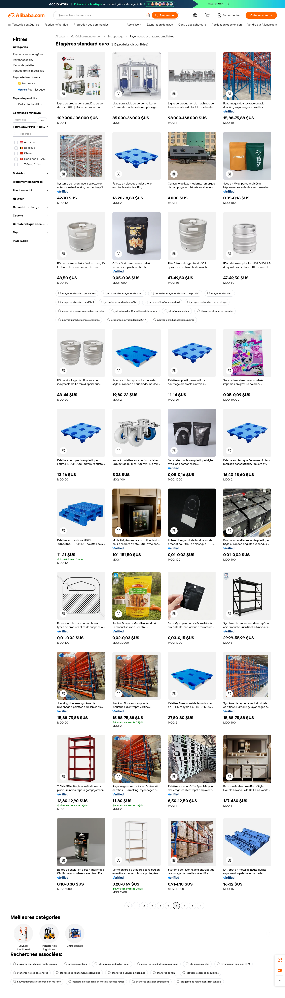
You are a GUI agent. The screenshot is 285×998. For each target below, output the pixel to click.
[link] (280, 960)
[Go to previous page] (128, 905)
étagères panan (164, 972)
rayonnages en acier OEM (233, 964)
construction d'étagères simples (157, 964)
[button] (147, 15)
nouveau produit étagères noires (173, 320)
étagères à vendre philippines (126, 972)
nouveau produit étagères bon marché (37, 981)
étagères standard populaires (77, 293)
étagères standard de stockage (207, 302)
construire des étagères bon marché (81, 311)
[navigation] (30, 471)
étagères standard (219, 293)
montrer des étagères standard (123, 293)
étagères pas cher (177, 311)
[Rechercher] (165, 15)
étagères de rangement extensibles (78, 972)
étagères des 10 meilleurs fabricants (134, 311)
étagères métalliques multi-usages (35, 964)
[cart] (208, 16)
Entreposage (115, 36)
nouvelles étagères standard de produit (175, 293)
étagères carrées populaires (200, 972)
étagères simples (197, 964)
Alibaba (60, 36)
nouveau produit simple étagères (79, 320)
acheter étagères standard (162, 302)
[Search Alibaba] (100, 15)
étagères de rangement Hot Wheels (199, 981)
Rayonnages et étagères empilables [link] (152, 36)
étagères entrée (75, 964)
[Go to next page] (200, 905)
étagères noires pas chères (30, 972)
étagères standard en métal (119, 302)
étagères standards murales (215, 311)
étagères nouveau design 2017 (126, 320)
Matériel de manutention (86, 36)
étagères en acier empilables (150, 981)
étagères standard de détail (76, 302)
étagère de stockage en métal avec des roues (96, 981)
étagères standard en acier (112, 964)
